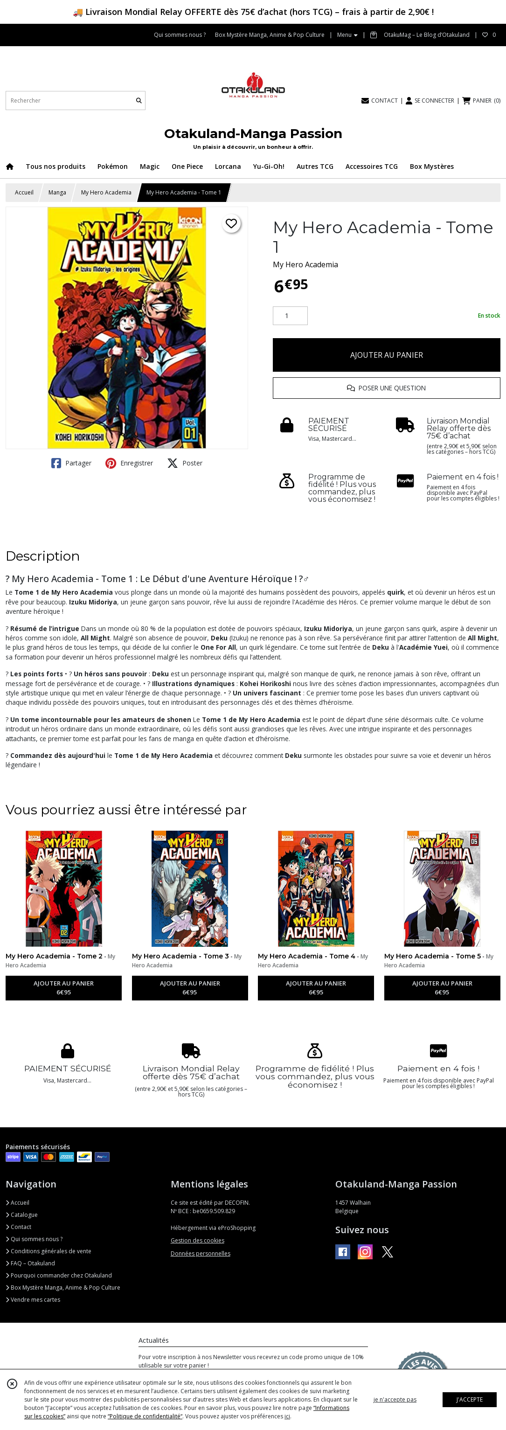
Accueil (24, 192)
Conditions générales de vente (48, 1251)
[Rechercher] (139, 100)
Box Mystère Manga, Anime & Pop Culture (63, 1287)
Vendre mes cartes (33, 1300)
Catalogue (22, 1215)
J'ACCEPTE (470, 1399)
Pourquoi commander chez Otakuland (59, 1275)
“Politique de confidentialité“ (145, 1416)
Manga (57, 192)
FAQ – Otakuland (30, 1263)
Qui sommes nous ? (34, 1239)
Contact (18, 1227)
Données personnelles (200, 1253)
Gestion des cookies (197, 1240)
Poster (184, 463)
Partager (71, 463)
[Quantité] (290, 315)
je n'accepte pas (395, 1399)
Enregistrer (129, 463)
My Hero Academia (106, 192)
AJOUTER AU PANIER (386, 355)
